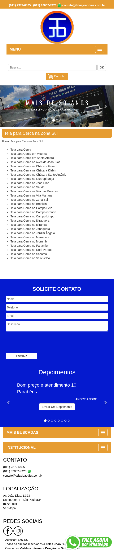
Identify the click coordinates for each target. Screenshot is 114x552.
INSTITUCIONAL (21, 447)
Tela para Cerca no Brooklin (28, 203)
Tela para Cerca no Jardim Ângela (32, 232)
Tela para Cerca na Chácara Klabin (33, 170)
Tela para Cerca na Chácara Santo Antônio (38, 174)
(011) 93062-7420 (44, 4)
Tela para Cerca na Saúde (27, 186)
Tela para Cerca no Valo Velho (30, 257)
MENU (15, 49)
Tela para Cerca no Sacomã (28, 253)
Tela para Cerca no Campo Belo (31, 207)
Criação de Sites (56, 547)
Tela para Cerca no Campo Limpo (32, 216)
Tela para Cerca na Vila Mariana (31, 195)
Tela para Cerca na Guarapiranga (32, 178)
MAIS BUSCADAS (22, 432)
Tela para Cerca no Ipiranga (28, 224)
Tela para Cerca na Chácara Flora (32, 166)
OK (102, 67)
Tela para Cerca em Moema (28, 153)
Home (5, 141)
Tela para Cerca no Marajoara (29, 237)
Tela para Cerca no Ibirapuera (29, 220)
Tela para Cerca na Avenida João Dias (35, 161)
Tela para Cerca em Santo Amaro (32, 157)
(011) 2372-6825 (20, 4)
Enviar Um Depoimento (57, 406)
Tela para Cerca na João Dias (29, 182)
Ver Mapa (9, 507)
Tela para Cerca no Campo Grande (33, 211)
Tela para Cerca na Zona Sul (29, 199)
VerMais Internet (31, 547)
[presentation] (37, 342)
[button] (8, 105)
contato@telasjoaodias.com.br (83, 4)
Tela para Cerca (20, 149)
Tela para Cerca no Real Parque (31, 249)
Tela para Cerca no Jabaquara (30, 228)
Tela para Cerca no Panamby (29, 245)
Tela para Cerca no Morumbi (29, 241)
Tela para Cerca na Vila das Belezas (34, 191)
